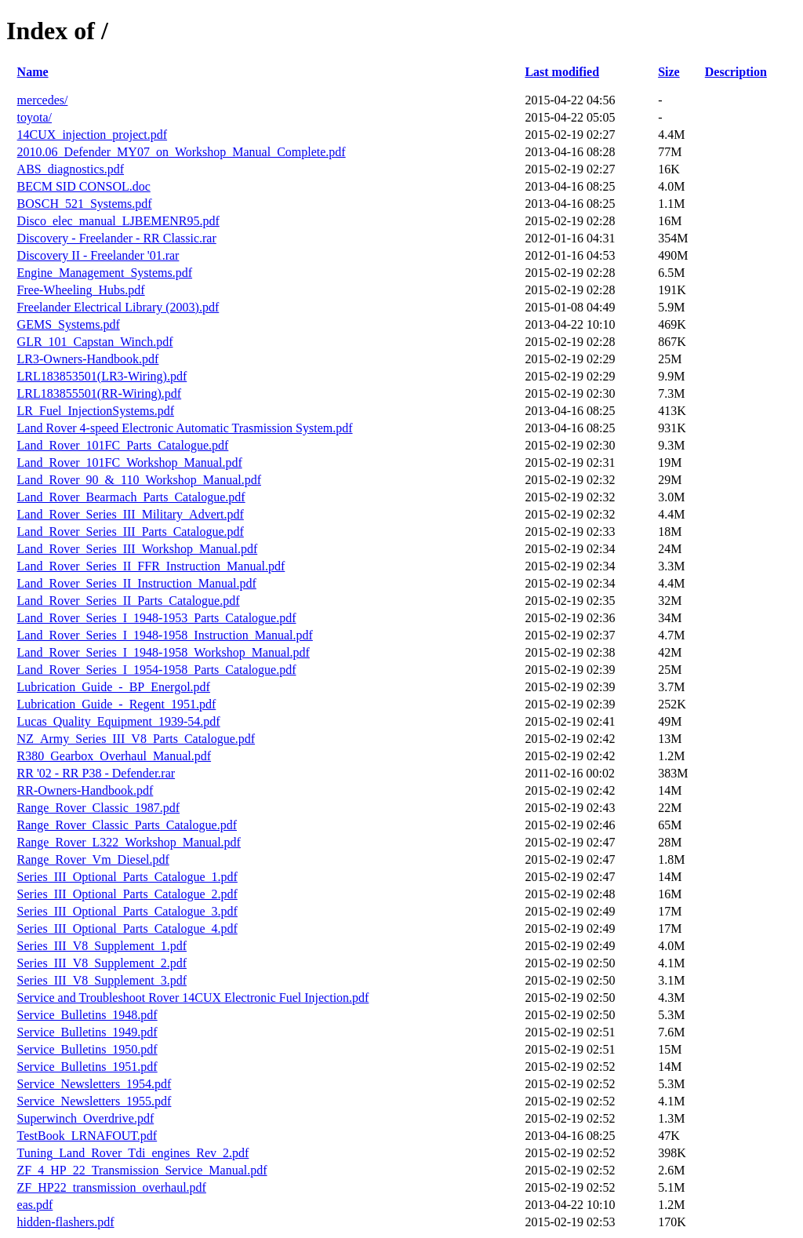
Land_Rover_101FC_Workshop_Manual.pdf (129, 462)
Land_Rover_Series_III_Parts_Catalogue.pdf (130, 531)
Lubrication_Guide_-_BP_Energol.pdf (113, 687)
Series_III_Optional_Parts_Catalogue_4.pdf (127, 928)
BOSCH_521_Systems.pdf (84, 203)
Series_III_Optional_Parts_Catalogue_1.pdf (127, 876)
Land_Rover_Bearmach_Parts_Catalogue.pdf (131, 497)
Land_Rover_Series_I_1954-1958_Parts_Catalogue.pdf (156, 669)
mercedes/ (42, 100)
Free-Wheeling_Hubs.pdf (81, 290)
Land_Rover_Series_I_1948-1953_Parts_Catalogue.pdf (156, 617)
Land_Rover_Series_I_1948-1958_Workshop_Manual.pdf (163, 652)
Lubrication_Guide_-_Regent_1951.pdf (116, 704)
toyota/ (34, 117)
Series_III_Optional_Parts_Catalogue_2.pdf (127, 894)
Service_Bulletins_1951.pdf (87, 1066)
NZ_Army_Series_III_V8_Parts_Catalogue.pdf (136, 738)
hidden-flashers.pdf (65, 1222)
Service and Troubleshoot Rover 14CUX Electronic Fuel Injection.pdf (193, 997)
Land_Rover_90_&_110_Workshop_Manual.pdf (139, 479)
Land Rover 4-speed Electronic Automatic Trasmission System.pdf (185, 428)
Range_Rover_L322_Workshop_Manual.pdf (129, 842)
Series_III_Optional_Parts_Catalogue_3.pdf (127, 911)
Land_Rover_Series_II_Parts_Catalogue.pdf (128, 600)
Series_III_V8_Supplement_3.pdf (102, 980)
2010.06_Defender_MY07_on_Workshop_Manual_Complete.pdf (181, 151)
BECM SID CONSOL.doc (84, 186)
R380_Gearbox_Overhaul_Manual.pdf (114, 756)
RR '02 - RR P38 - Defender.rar (96, 773)
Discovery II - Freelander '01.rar (98, 255)
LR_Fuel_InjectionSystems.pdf (95, 410)
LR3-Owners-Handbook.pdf (88, 359)
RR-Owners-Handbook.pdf (85, 790)
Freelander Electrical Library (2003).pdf (118, 307)
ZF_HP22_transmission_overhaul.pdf (111, 1187)
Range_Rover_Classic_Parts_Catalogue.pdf (127, 825)
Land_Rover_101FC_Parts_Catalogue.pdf (123, 445)
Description (736, 71)
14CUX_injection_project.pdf (92, 134)
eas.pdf (35, 1204)
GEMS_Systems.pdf (68, 324)
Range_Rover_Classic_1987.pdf (98, 807)
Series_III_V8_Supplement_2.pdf (102, 963)
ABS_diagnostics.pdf (70, 169)
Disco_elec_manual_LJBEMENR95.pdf (118, 221)
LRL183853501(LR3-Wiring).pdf (102, 376)
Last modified (562, 71)
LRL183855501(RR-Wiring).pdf (99, 393)
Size (669, 71)
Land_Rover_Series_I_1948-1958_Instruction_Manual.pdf (165, 635)
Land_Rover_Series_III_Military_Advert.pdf (130, 514)
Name (33, 71)
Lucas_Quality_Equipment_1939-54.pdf (118, 721)
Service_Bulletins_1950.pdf (87, 1049)
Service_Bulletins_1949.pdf (87, 1032)
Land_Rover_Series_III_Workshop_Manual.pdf (137, 548)
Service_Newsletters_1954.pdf (94, 1084)
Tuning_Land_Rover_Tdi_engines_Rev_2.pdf (133, 1153)
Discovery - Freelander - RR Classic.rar (116, 238)
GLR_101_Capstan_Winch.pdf (95, 341)
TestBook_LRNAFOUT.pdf (87, 1135)
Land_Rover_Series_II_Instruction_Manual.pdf (136, 583)
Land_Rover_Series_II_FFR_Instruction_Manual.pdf (151, 566)
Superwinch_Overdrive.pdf (85, 1118)
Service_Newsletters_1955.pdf (94, 1101)
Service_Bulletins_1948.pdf (87, 1014)
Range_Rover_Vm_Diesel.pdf (93, 859)
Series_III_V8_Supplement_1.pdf (102, 945)
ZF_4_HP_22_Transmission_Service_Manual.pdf (142, 1170)
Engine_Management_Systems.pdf (105, 272)
